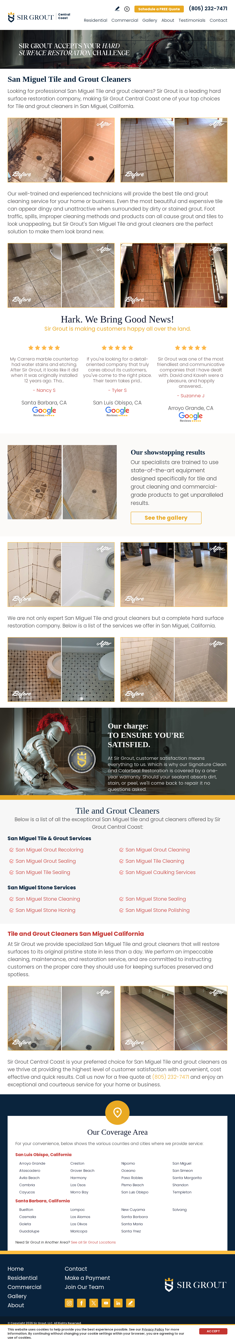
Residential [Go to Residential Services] (95, 20)
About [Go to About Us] (167, 20)
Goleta (25, 1224)
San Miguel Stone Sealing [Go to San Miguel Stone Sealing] (156, 899)
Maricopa (78, 1231)
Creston (77, 1163)
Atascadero (29, 1170)
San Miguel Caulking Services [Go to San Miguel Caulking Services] (161, 872)
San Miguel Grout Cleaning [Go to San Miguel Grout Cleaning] (158, 849)
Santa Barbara (134, 1216)
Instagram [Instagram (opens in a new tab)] (69, 1303)
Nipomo (128, 1163)
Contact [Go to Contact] (218, 20)
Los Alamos (80, 1216)
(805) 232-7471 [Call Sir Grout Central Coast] (208, 8)
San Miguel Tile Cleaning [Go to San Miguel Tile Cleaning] (155, 861)
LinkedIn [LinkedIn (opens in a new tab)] (118, 1303)
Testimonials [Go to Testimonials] (192, 20)
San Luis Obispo (134, 1192)
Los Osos (78, 1185)
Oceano (128, 1170)
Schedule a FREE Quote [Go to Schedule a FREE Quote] (159, 9)
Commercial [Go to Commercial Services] (124, 20)
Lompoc (77, 1209)
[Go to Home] (43, 17)
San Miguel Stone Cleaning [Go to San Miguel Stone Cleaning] (48, 899)
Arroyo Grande (32, 1163)
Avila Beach (29, 1177)
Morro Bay (79, 1192)
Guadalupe (29, 1231)
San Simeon (183, 1170)
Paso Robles (132, 1177)
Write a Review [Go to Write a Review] (117, 8)
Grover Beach (82, 1170)
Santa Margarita (187, 1177)
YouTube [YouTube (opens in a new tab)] (106, 1303)
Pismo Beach (132, 1185)
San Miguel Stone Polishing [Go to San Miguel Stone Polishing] (158, 910)
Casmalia (27, 1216)
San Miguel (182, 1163)
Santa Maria (132, 1224)
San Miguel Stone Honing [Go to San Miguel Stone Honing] (45, 910)
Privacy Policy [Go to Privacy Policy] (153, 1329)
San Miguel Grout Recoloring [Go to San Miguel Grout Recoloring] (49, 849)
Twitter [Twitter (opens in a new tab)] (93, 1303)
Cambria (27, 1185)
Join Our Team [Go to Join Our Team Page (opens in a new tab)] (84, 1287)
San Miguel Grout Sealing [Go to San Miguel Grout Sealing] (46, 861)
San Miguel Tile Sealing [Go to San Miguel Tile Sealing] (43, 872)
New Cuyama (133, 1209)
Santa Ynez (131, 1231)
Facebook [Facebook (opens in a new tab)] (81, 1303)
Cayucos (27, 1192)
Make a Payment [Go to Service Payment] (87, 1278)
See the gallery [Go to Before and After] (166, 518)
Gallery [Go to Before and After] (149, 20)
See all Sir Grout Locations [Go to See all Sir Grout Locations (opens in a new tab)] (93, 1242)
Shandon (180, 1185)
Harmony (78, 1177)
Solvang (180, 1209)
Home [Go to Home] (16, 1269)
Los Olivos (78, 1224)
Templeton (182, 1192)
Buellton (26, 1209)
